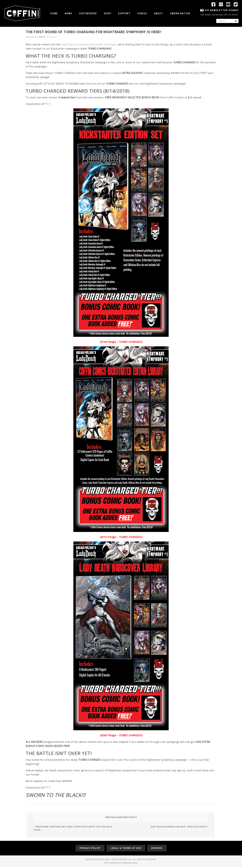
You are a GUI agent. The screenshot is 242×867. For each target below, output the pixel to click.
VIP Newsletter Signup (222, 10)
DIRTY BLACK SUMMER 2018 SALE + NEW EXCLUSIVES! (178, 826)
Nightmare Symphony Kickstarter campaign (88, 44)
